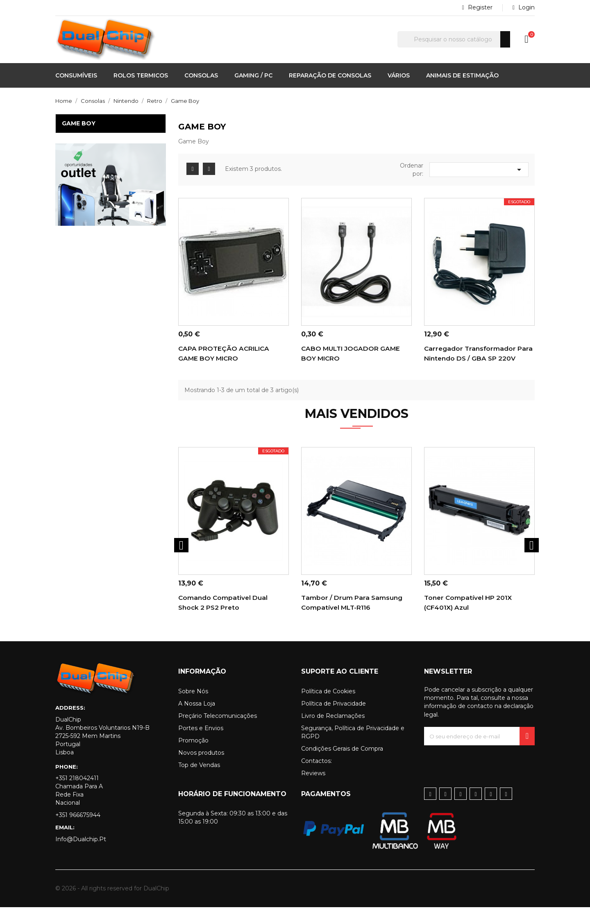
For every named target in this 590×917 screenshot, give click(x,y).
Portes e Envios (200, 738)
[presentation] (486, 771)
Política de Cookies (328, 701)
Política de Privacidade (333, 713)
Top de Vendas (199, 775)
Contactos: (316, 770)
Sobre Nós (193, 701)
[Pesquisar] (453, 39)
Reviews (313, 783)
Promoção (193, 750)
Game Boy (78, 123)
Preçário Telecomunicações (217, 725)
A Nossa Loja (196, 713)
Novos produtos (201, 762)
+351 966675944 (77, 824)
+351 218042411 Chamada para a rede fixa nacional (79, 800)
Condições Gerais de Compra (342, 758)
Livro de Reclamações (333, 725)
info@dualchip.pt (80, 849)
